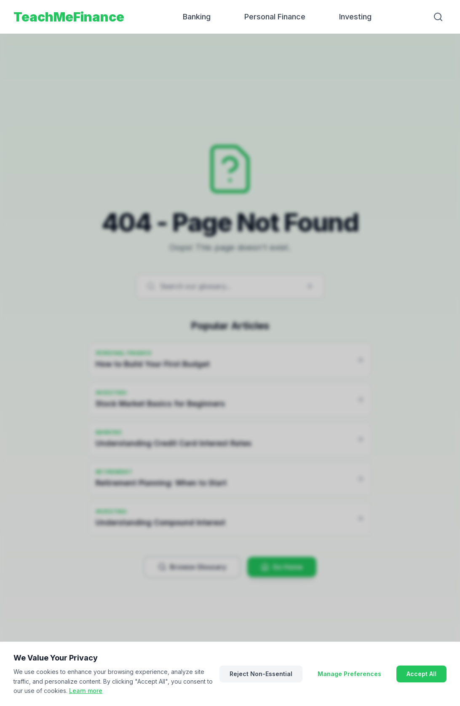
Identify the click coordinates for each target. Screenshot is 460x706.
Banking (197, 16)
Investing (355, 16)
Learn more (85, 690)
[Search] (438, 16)
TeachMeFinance (68, 16)
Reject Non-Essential (261, 673)
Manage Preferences (349, 673)
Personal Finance (274, 16)
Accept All (421, 673)
